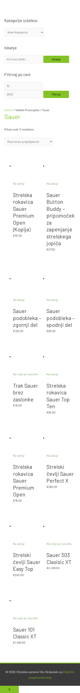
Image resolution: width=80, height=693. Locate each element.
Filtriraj (56, 94)
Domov (8, 110)
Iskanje (56, 59)
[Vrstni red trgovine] (28, 141)
